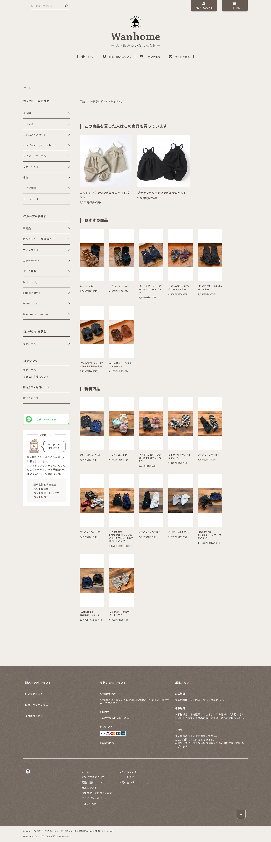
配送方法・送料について (37, 387)
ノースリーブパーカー (209, 454)
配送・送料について (93, 782)
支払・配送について (117, 56)
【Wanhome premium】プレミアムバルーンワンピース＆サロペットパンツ (121, 536)
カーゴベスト (86, 286)
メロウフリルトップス (179, 531)
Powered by (46, 836)
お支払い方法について (36, 376)
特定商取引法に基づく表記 (97, 793)
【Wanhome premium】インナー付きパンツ (209, 534)
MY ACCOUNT (204, 6)
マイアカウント (128, 771)
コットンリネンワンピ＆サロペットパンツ (104, 195)
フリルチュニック (118, 454)
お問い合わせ (150, 56)
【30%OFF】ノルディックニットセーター (180, 288)
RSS (25, 398)
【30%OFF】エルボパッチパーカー (210, 288)
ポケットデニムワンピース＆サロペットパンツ (150, 289)
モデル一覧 (29, 369)
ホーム (88, 56)
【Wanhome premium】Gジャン (90, 613)
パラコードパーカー (119, 286)
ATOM (34, 398)
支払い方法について (93, 777)
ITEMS (235, 6)
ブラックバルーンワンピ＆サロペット (161, 193)
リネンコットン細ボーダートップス (120, 613)
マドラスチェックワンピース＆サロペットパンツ (150, 457)
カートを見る (179, 56)
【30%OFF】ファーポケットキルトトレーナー (92, 365)
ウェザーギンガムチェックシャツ (179, 456)
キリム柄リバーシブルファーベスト (120, 365)
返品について (89, 787)
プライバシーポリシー (94, 798)
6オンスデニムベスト (90, 454)
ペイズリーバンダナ (90, 531)
